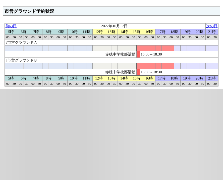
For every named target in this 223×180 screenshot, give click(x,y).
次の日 (211, 26)
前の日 (11, 26)
